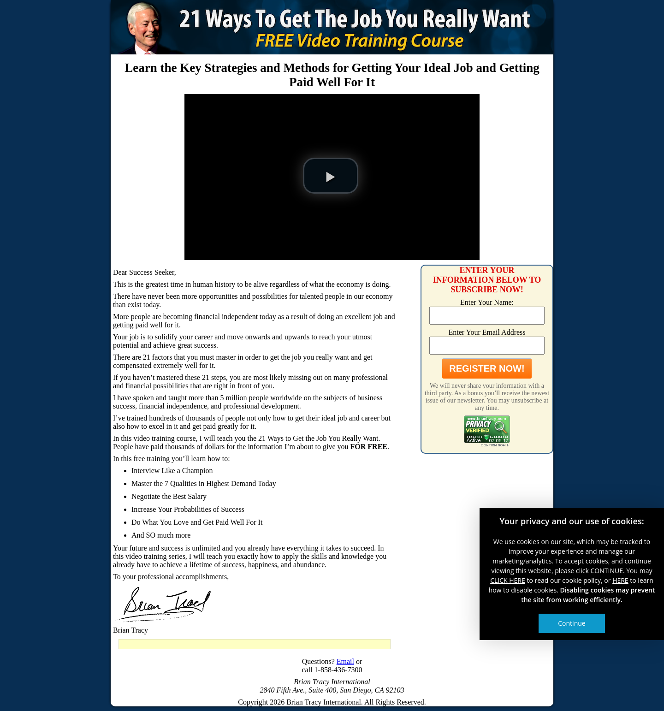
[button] (330, 176)
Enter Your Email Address (486, 332)
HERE (620, 580)
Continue (571, 623)
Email (345, 661)
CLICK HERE (507, 580)
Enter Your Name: (487, 302)
